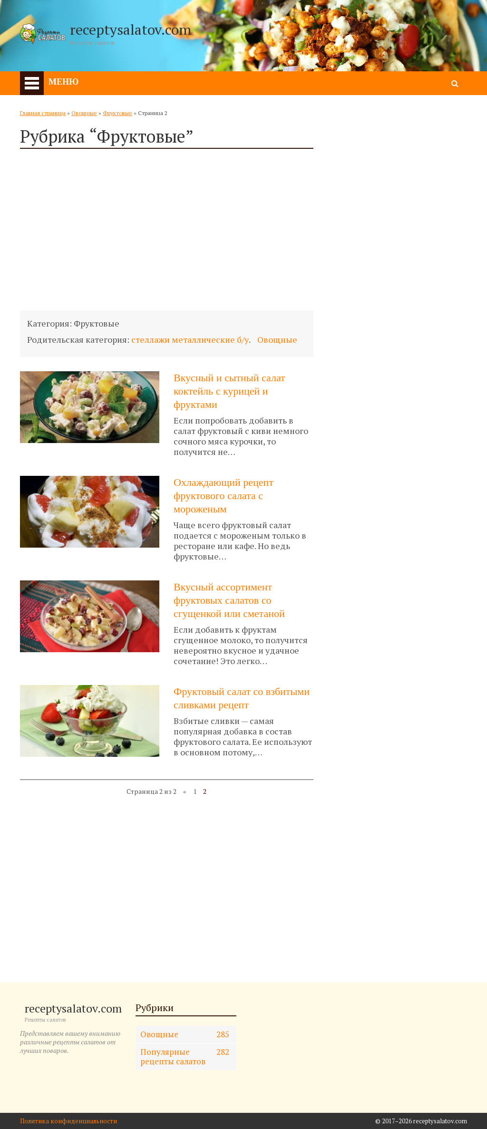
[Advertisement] (166, 229)
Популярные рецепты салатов (185, 1056)
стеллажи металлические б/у (190, 339)
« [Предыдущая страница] (184, 791)
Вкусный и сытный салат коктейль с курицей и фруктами (229, 391)
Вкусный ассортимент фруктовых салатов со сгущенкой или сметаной (229, 600)
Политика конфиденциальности (68, 1121)
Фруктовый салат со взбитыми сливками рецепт (242, 698)
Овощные (84, 112)
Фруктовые (117, 112)
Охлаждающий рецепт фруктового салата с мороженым (223, 495)
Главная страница (43, 112)
